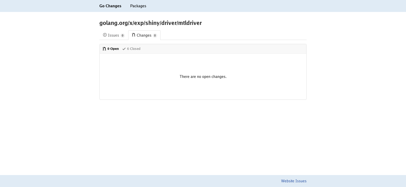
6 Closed (131, 49)
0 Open (110, 49)
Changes (144, 35)
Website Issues (294, 181)
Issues (114, 35)
